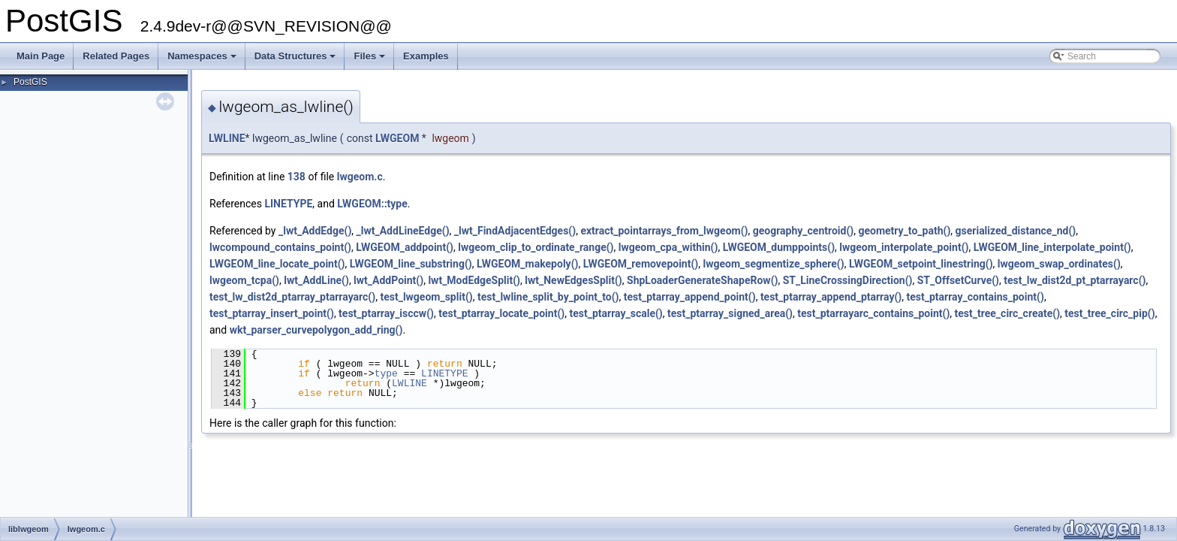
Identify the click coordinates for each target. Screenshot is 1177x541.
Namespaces (203, 60)
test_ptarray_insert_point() (271, 313)
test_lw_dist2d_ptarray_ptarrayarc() (292, 297)
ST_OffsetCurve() (958, 280)
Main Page (41, 56)
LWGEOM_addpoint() (404, 247)
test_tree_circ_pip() (1109, 313)
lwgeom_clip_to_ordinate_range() (535, 247)
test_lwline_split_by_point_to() (548, 297)
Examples (426, 56)
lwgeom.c (360, 177)
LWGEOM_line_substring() (411, 264)
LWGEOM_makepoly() (528, 264)
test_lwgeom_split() (426, 297)
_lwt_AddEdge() (314, 231)
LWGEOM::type (372, 204)
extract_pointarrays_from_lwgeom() (664, 231)
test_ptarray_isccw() (386, 313)
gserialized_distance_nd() (1016, 231)
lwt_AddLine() (316, 280)
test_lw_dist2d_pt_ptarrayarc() (1074, 280)
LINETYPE (288, 204)
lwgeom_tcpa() (244, 280)
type (386, 373)
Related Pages (116, 56)
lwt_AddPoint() (388, 280)
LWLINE (227, 138)
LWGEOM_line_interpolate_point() (1052, 247)
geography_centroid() (803, 231)
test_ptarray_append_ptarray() (831, 297)
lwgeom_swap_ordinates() (1059, 264)
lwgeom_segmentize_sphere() (773, 264)
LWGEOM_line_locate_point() (277, 264)
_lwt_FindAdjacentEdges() (515, 231)
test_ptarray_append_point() (690, 297)
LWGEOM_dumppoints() (779, 247)
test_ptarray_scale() (615, 313)
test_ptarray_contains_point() (975, 297)
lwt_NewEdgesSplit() (573, 280)
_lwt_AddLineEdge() (403, 231)
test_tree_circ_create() (1008, 313)
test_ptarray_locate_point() (501, 313)
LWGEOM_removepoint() (641, 264)
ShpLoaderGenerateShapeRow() (702, 280)
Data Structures (296, 60)
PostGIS (30, 82)
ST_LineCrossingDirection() (848, 280)
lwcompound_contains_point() (280, 247)
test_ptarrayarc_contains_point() (873, 313)
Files (370, 60)
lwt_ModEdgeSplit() (474, 280)
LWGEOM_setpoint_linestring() (921, 264)
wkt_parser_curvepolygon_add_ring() (316, 330)
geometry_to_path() (904, 231)
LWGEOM (397, 138)
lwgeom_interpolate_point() (903, 247)
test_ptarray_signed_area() (730, 313)
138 (296, 177)
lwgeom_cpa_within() (668, 247)
